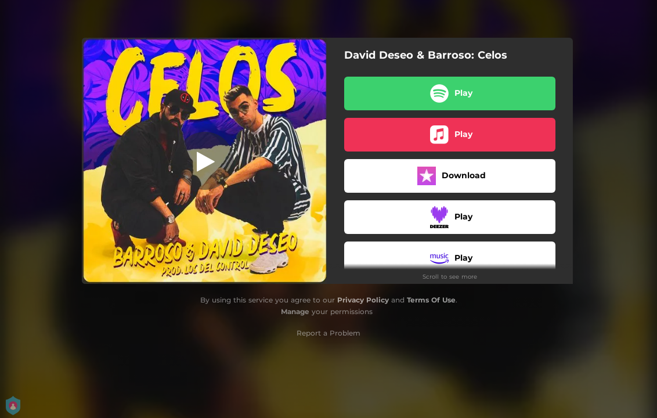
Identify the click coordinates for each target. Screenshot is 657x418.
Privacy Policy (363, 300)
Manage (295, 311)
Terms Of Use (431, 300)
